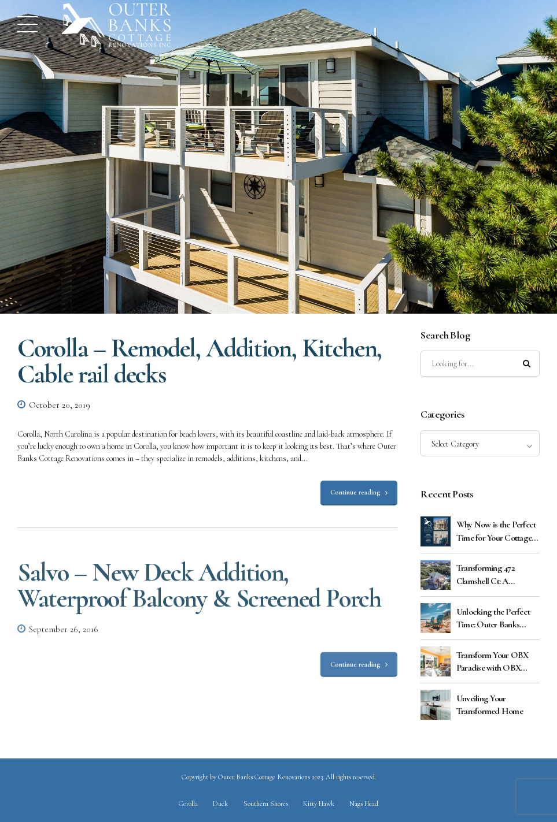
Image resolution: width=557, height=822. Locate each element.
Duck (220, 803)
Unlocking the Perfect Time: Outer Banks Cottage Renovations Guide (493, 618)
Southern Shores (266, 803)
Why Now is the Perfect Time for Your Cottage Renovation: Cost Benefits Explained (496, 531)
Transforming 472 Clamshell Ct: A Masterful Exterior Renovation (486, 574)
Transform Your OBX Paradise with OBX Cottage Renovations (492, 662)
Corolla (188, 803)
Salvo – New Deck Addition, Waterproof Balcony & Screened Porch (199, 593)
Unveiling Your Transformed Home (489, 705)
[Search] (527, 364)
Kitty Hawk (318, 803)
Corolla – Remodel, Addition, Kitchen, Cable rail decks (199, 361)
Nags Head (363, 803)
